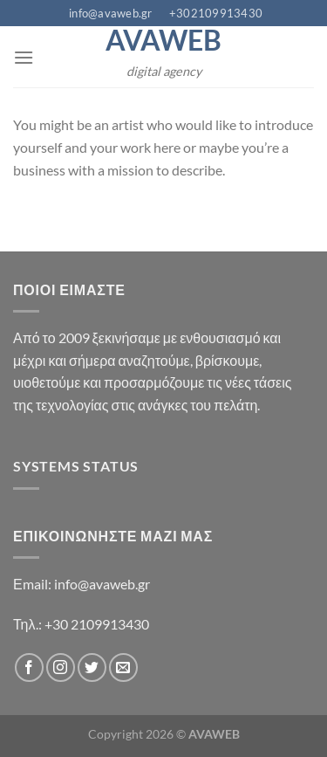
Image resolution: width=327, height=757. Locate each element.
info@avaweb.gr (102, 583)
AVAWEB (163, 40)
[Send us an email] (123, 667)
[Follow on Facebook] (29, 667)
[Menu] (23, 57)
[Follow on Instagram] (60, 667)
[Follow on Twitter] (92, 667)
